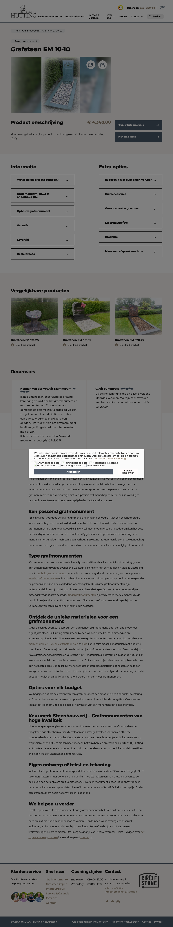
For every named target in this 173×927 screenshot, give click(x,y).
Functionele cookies (76, 463)
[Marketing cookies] (59, 465)
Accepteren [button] (73, 471)
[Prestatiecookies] (35, 465)
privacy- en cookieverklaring (110, 458)
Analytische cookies (48, 463)
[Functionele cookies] (63, 463)
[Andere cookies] (85, 465)
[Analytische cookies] (35, 463)
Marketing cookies (71, 465)
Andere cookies (96, 465)
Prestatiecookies (46, 465)
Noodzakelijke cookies (105, 463)
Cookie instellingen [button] (128, 471)
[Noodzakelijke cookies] (90, 463)
